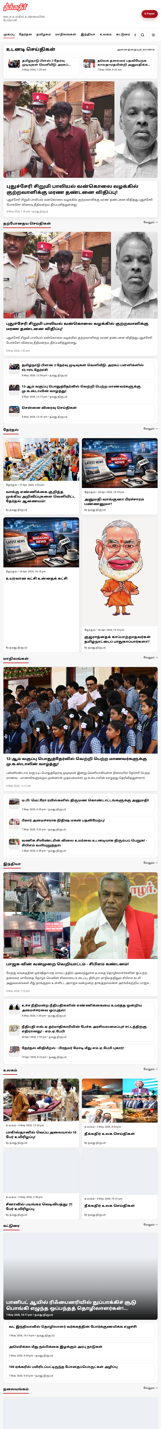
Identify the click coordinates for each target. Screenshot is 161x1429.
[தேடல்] (142, 35)
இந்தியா (88, 34)
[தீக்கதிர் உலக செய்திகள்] (120, 1100)
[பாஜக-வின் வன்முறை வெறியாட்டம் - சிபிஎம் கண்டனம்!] (80, 915)
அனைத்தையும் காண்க (136, 49)
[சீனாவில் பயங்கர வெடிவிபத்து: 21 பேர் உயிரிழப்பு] (41, 1171)
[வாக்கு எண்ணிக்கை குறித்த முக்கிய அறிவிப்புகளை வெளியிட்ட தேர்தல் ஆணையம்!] (41, 459)
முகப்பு (9, 34)
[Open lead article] (80, 129)
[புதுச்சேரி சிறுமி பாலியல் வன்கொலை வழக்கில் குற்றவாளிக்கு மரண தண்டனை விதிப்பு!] (80, 275)
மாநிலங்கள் (65, 34)
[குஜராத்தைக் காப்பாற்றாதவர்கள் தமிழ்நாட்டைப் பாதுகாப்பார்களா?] (120, 571)
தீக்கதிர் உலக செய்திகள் (109, 1134)
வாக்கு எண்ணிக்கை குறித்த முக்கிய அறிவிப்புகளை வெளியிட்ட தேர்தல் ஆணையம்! (40, 496)
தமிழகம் (43, 34)
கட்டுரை (123, 34)
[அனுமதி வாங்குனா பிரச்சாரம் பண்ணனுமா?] (120, 463)
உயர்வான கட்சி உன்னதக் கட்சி (36, 579)
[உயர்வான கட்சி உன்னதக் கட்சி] (41, 542)
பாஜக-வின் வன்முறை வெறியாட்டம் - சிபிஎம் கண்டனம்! (67, 964)
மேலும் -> (150, 222)
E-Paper (150, 13)
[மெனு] (153, 35)
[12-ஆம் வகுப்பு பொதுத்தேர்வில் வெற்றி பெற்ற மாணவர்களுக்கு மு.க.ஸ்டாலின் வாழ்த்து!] (80, 710)
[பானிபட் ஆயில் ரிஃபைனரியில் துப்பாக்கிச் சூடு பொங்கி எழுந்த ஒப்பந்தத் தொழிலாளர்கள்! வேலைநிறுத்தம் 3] (80, 1276)
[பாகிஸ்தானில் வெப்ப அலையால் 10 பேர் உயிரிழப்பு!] (41, 1099)
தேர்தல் (25, 34)
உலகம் (106, 34)
